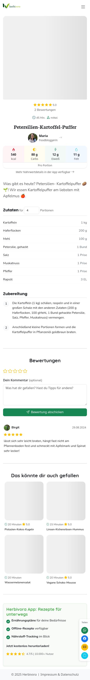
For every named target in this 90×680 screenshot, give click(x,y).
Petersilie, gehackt (15, 247)
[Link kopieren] (84, 655)
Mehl (6, 239)
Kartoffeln (10, 222)
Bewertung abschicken (45, 412)
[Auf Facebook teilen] (84, 638)
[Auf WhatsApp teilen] (84, 630)
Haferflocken (12, 231)
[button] (5, 371)
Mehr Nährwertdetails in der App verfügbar (45, 172)
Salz (6, 255)
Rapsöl (8, 279)
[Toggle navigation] (83, 7)
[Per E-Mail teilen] (84, 647)
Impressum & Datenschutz (60, 674)
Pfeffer (7, 271)
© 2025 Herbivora (24, 674)
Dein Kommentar (22, 380)
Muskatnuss (11, 263)
